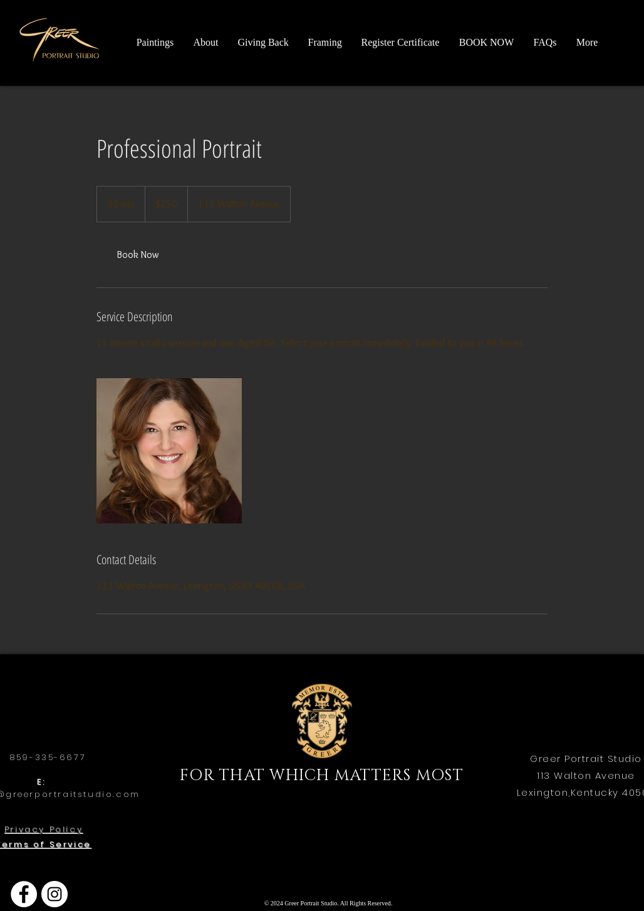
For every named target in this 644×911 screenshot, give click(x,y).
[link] (137, 254)
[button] (206, 42)
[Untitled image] (169, 450)
